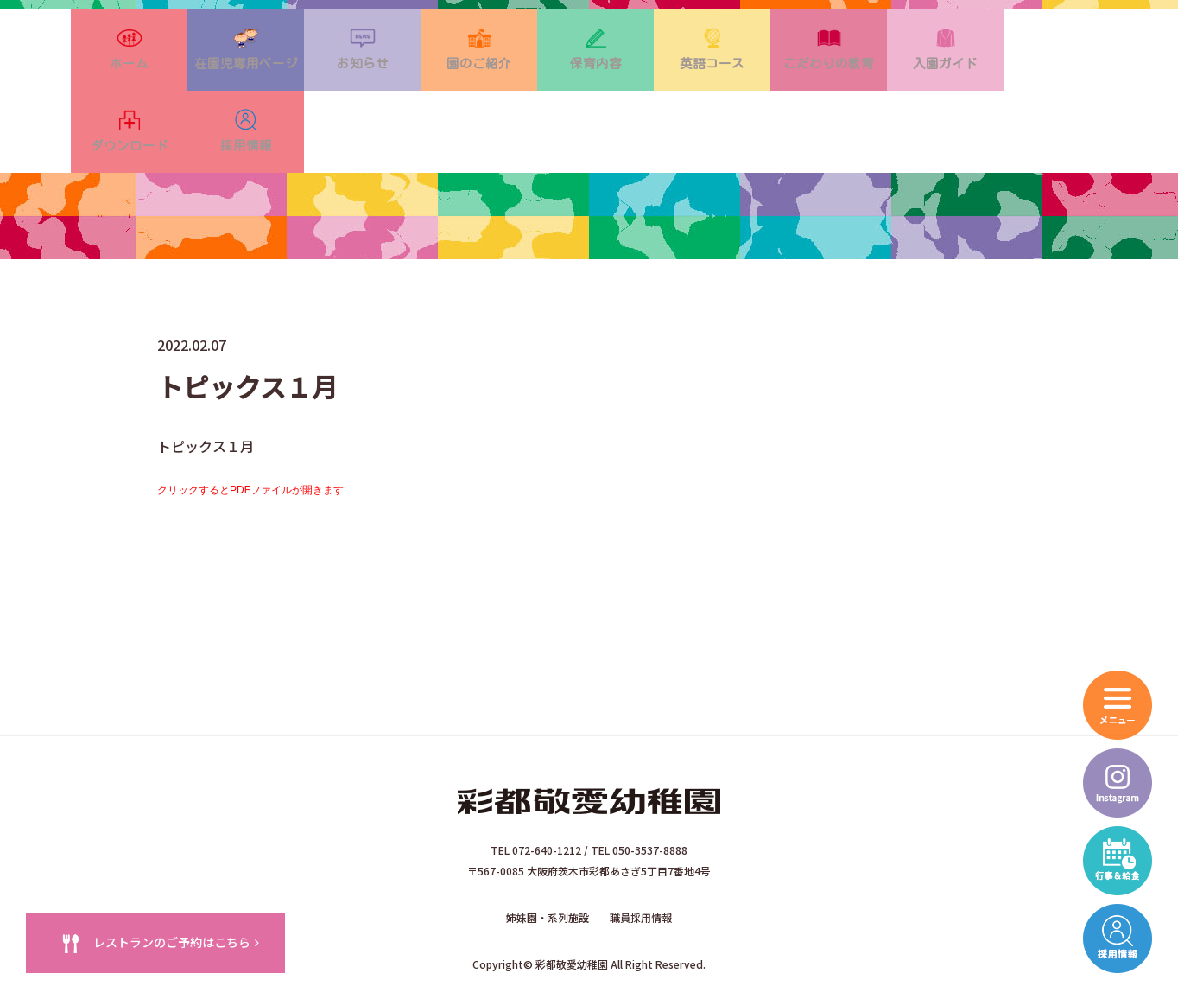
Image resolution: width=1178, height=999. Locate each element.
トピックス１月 (205, 392)
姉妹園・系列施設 (547, 863)
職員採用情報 (641, 863)
